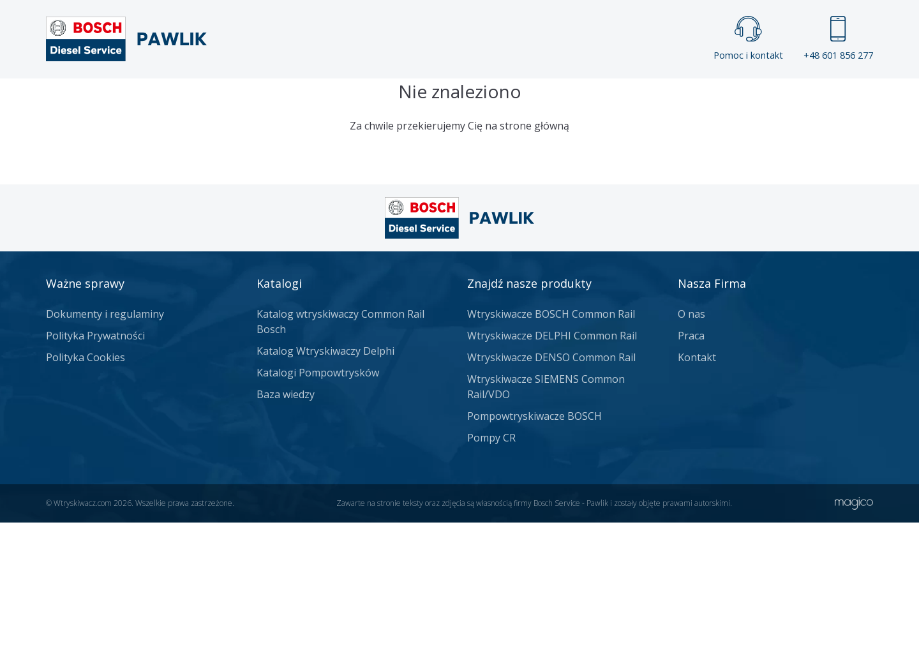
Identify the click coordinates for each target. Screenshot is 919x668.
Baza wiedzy (286, 540)
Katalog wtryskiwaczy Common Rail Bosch (340, 467)
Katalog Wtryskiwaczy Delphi (325, 496)
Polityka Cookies (85, 503)
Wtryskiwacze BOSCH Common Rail (551, 459)
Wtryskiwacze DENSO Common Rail (551, 503)
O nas (691, 459)
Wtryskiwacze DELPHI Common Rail (552, 481)
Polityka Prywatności (95, 481)
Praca (478, 99)
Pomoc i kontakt (748, 38)
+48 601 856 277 (838, 38)
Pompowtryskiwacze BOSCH (534, 561)
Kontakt (618, 99)
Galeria (411, 99)
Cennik (545, 99)
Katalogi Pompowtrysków (318, 518)
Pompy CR (491, 583)
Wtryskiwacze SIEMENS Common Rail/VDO (546, 532)
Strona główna (318, 99)
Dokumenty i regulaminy (105, 459)
